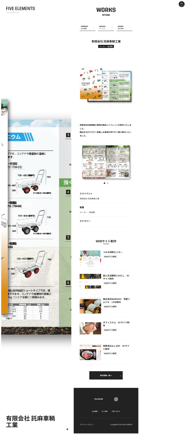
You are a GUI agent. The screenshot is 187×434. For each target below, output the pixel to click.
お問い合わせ (116, 412)
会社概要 (95, 412)
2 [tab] (107, 184)
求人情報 (104, 412)
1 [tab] (104, 184)
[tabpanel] (106, 163)
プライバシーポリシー (87, 425)
